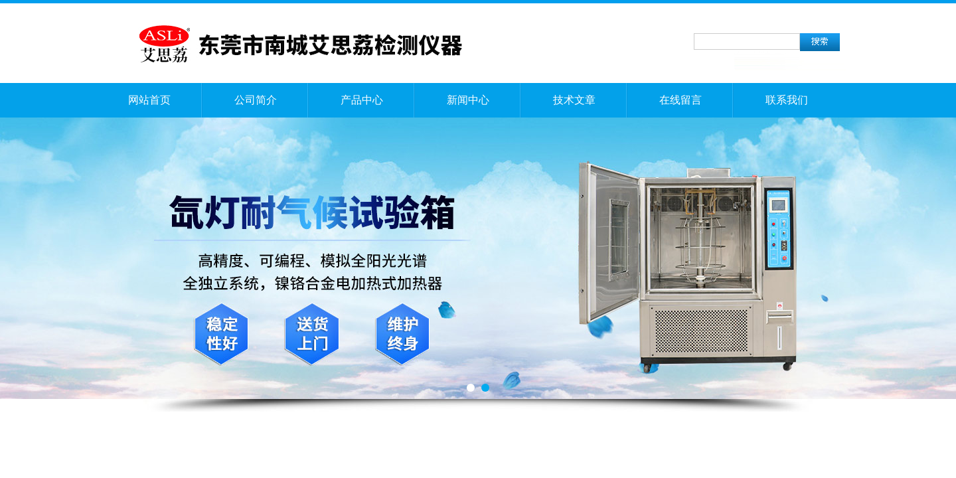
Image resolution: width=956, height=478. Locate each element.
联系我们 (786, 100)
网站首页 (149, 100)
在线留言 (680, 100)
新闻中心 (468, 100)
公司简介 (255, 100)
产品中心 (362, 100)
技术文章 (574, 100)
